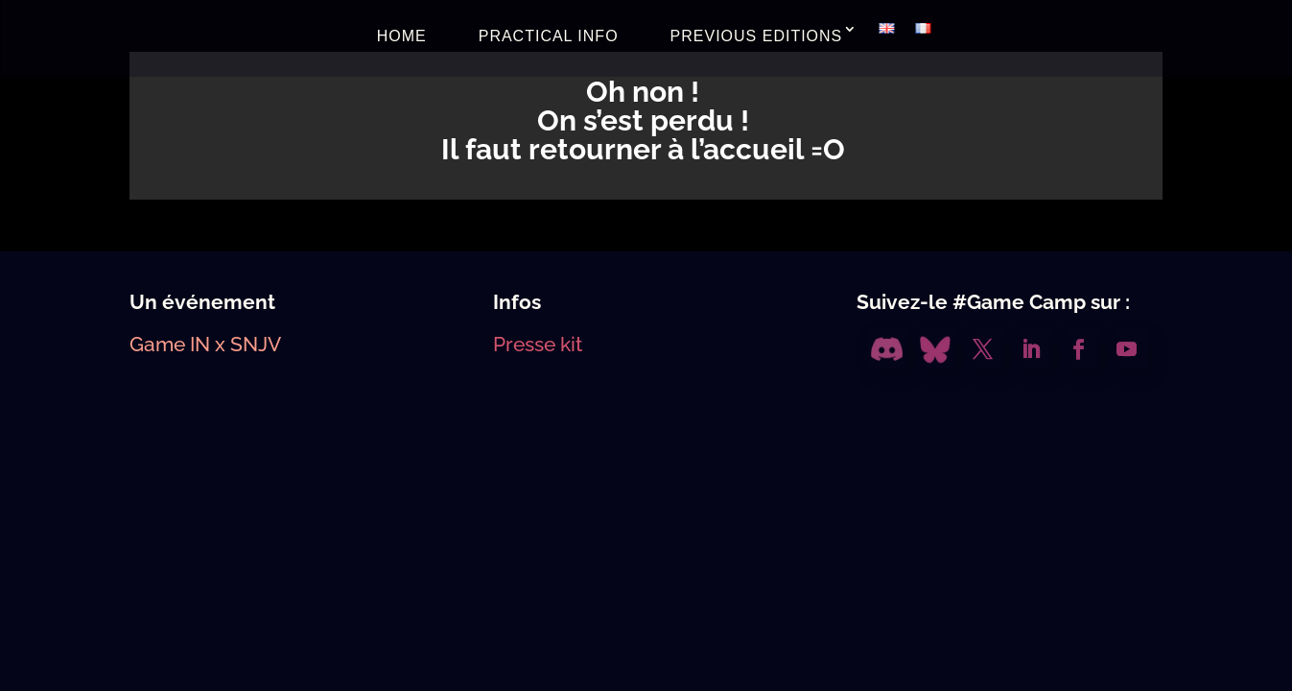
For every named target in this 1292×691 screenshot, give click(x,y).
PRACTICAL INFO (549, 36)
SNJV (255, 344)
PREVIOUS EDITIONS (756, 36)
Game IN (169, 344)
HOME (402, 36)
